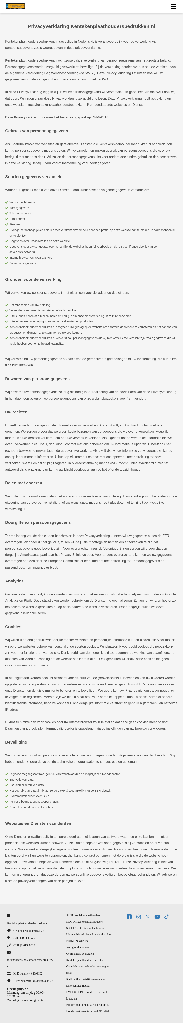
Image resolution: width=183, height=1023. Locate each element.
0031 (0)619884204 (24, 945)
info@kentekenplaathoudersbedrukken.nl (30, 963)
